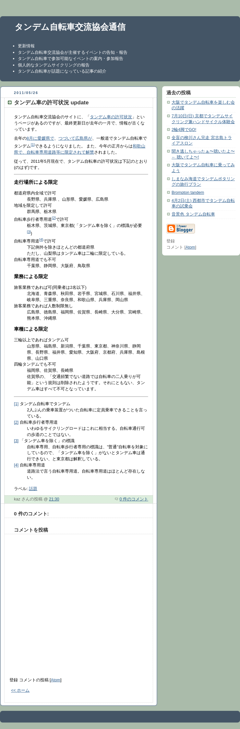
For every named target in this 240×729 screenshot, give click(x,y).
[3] (29, 232)
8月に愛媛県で (40, 138)
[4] (41, 239)
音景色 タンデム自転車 (193, 214)
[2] (54, 218)
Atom (55, 680)
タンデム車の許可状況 (111, 117)
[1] (33, 145)
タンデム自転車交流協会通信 (70, 27)
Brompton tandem (188, 192)
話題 (33, 489)
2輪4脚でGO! (184, 129)
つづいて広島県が (75, 138)
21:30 (54, 499)
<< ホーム (20, 690)
